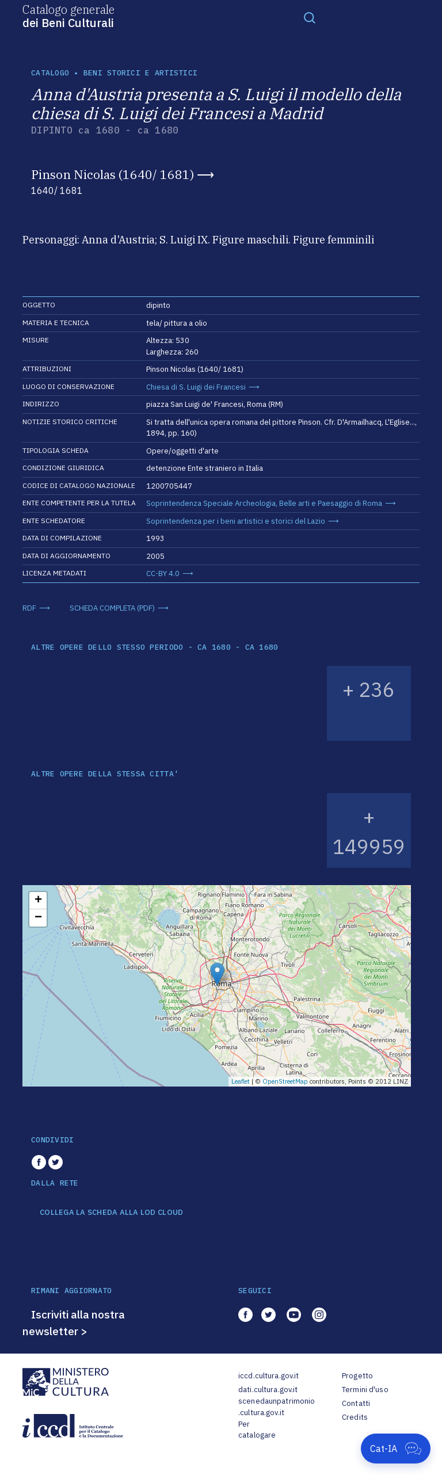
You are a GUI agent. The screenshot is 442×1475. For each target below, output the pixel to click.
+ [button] (38, 900)
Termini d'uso (365, 1389)
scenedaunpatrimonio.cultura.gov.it (276, 1406)
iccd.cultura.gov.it (268, 1376)
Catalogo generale (68, 15)
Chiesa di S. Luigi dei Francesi (196, 387)
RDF (29, 608)
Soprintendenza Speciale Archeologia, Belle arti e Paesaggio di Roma (264, 503)
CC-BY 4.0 (163, 573)
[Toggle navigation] (309, 17)
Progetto (357, 1376)
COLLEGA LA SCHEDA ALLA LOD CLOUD (111, 1212)
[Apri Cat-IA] (395, 1448)
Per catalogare (257, 1429)
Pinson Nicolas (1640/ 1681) (112, 174)
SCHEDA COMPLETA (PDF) (112, 608)
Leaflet (240, 1081)
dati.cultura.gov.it (268, 1389)
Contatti (356, 1403)
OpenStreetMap (285, 1081)
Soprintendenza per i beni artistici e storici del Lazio (235, 521)
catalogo (50, 73)
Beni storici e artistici (140, 73)
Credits (355, 1417)
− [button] (38, 918)
